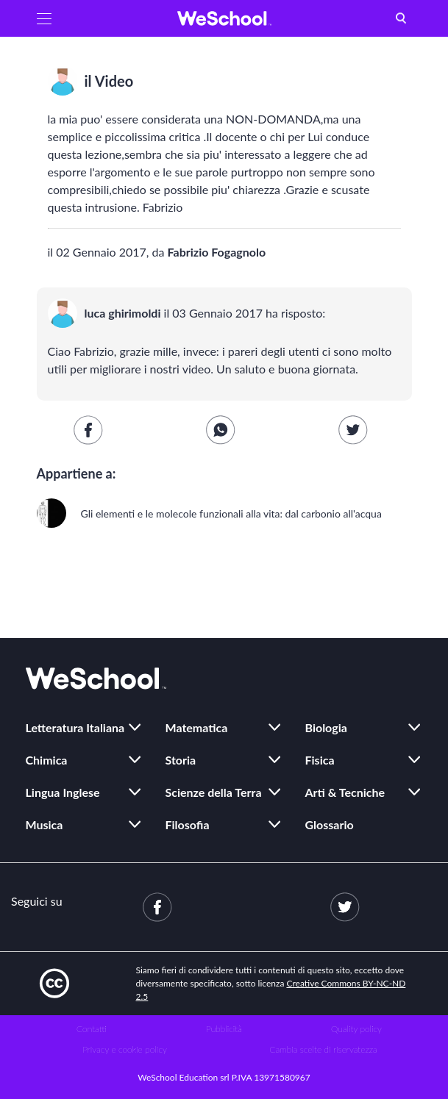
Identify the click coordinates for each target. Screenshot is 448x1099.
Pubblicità (224, 1028)
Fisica (320, 760)
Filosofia (188, 824)
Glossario (329, 824)
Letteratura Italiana (75, 727)
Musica (44, 824)
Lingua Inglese (63, 792)
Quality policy (356, 1028)
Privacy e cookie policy (124, 1049)
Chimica (47, 760)
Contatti (92, 1028)
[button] (44, 18)
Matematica (197, 727)
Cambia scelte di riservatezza (323, 1049)
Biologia (326, 727)
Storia (181, 760)
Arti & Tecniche (345, 792)
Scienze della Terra (214, 792)
